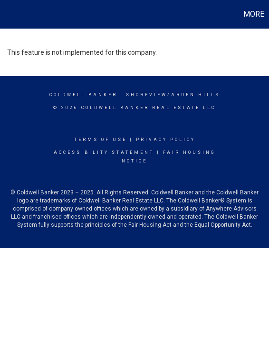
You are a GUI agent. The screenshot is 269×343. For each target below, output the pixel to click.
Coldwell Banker (83, 94)
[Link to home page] (8, 14)
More (253, 14)
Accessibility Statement (104, 152)
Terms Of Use (100, 139)
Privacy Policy (165, 139)
